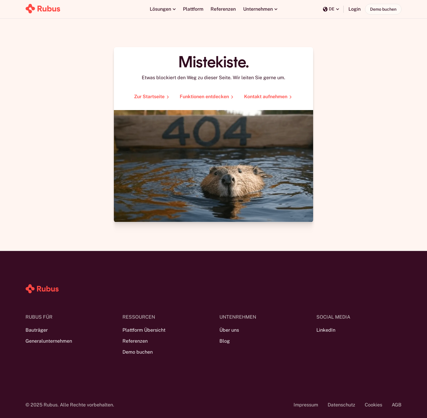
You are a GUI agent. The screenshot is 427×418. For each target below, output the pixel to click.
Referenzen (223, 9)
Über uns (229, 330)
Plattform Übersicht (143, 330)
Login (354, 9)
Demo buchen (383, 9)
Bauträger (37, 330)
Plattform (193, 9)
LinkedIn (325, 330)
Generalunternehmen (49, 341)
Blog (224, 341)
